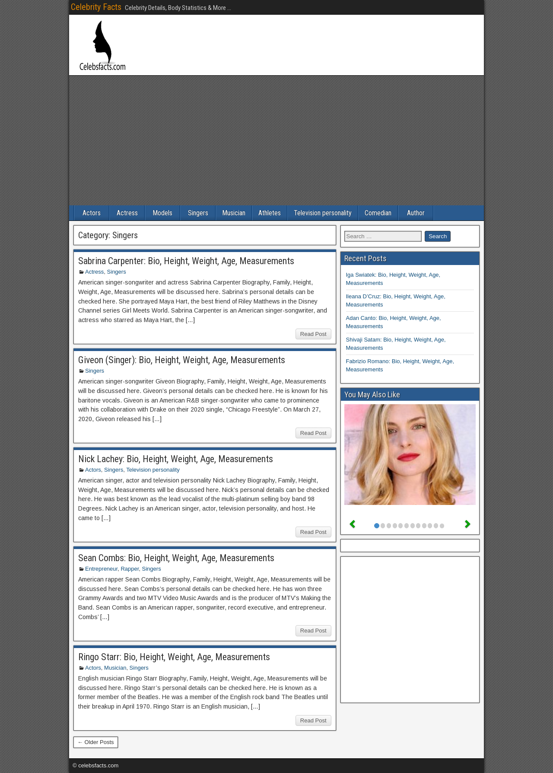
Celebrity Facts (96, 7)
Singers (198, 213)
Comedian (378, 213)
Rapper (130, 568)
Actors (92, 213)
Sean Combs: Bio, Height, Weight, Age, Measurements (176, 558)
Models (162, 213)
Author (416, 213)
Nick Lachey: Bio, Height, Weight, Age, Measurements (175, 459)
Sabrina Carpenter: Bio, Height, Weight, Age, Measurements (186, 261)
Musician (233, 213)
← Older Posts (95, 742)
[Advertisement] (276, 140)
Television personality (323, 213)
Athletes (269, 213)
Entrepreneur (101, 568)
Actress (127, 213)
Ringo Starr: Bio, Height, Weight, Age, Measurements (174, 657)
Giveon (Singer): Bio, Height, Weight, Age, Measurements (181, 360)
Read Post (313, 334)
